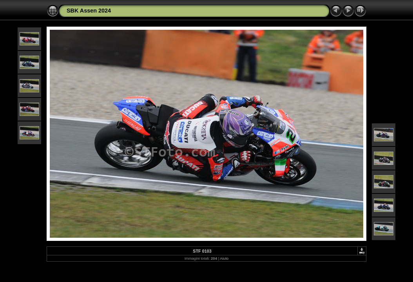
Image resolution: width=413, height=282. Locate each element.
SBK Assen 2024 (89, 10)
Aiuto (224, 258)
